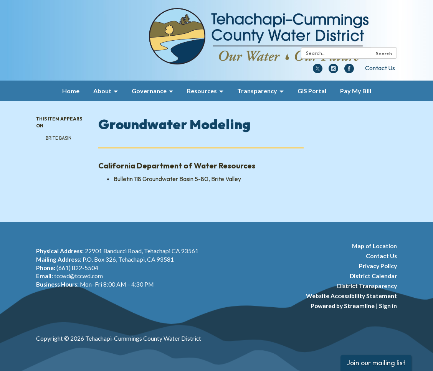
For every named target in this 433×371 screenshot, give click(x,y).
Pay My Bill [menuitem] (355, 90)
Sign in (388, 305)
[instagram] (333, 71)
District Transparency (367, 285)
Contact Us (380, 68)
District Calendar (373, 275)
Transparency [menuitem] (257, 90)
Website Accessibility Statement (351, 295)
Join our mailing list (376, 362)
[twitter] (317, 71)
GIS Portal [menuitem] (311, 90)
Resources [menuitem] (202, 90)
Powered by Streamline (343, 305)
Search (384, 53)
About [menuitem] (102, 90)
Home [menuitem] (70, 90)
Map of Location (374, 245)
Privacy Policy (378, 265)
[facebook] (349, 71)
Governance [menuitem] (149, 90)
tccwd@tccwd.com (78, 275)
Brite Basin (58, 138)
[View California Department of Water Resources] (201, 165)
